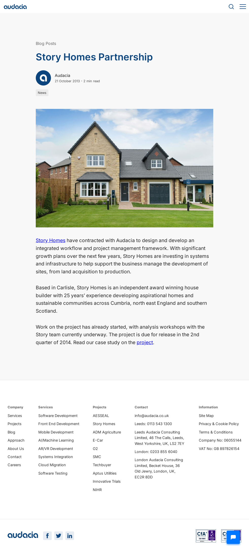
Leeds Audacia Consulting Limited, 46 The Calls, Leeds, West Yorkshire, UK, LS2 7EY (159, 438)
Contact (15, 457)
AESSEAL (101, 416)
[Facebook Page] (47, 536)
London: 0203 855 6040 (156, 452)
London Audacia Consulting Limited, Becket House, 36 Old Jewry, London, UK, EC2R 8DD (159, 468)
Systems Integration (55, 457)
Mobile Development (56, 432)
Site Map (206, 416)
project (145, 342)
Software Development (58, 416)
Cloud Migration (52, 465)
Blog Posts (46, 43)
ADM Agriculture (107, 432)
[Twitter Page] (58, 536)
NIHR (97, 490)
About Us (16, 448)
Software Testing (52, 473)
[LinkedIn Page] (69, 536)
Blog (11, 432)
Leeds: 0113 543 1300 (153, 424)
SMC (97, 457)
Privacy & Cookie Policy (219, 424)
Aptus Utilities (105, 473)
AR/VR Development (55, 448)
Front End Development (58, 424)
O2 (95, 448)
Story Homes (50, 240)
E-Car (98, 440)
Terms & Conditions (216, 432)
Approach (16, 440)
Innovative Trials (107, 481)
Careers (14, 465)
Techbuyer (102, 465)
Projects (15, 424)
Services (15, 416)
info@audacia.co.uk (152, 416)
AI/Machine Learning (56, 440)
